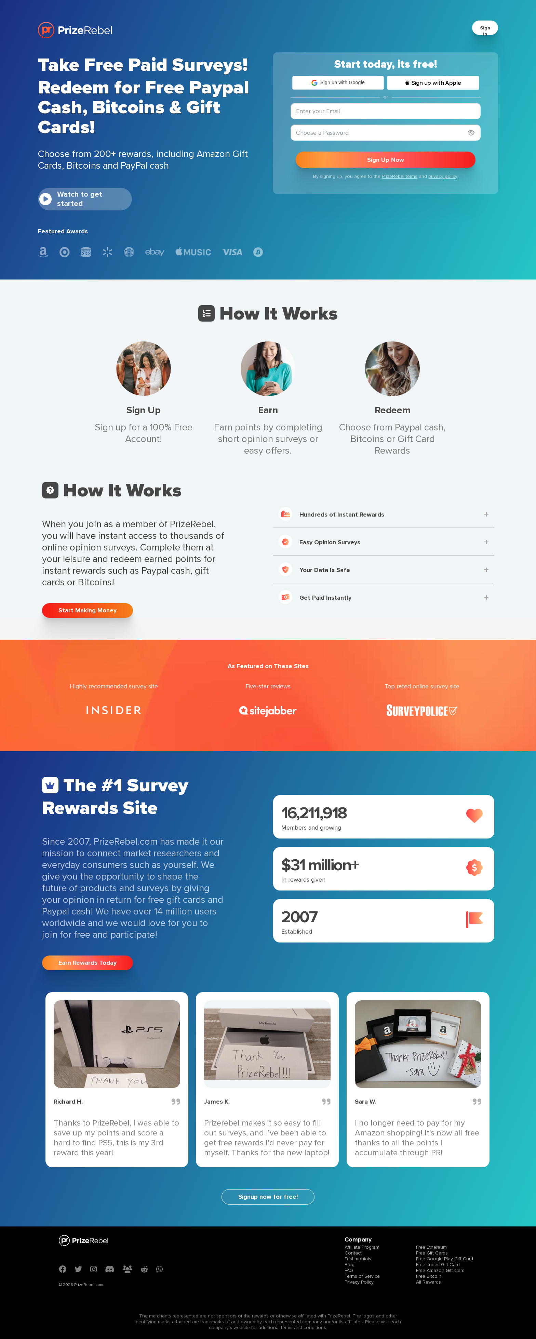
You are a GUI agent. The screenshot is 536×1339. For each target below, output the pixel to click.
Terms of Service (362, 1276)
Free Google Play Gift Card (444, 1259)
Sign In (485, 31)
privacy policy (442, 176)
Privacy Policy (359, 1282)
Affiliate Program (362, 1247)
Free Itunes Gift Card (438, 1265)
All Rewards (428, 1282)
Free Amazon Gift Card (440, 1270)
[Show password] (471, 133)
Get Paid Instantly (315, 597)
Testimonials (358, 1259)
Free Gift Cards (432, 1253)
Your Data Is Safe (314, 569)
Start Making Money (87, 610)
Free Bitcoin (428, 1276)
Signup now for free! (268, 1196)
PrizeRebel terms (399, 176)
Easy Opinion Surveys (319, 541)
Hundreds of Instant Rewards (331, 514)
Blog (349, 1265)
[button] (338, 83)
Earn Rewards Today (87, 962)
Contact (353, 1253)
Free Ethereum (431, 1247)
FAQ (349, 1270)
